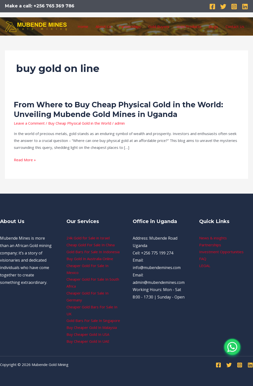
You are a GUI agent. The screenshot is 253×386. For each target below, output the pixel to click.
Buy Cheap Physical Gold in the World (79, 123)
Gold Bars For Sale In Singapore (93, 320)
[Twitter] (223, 6)
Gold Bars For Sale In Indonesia (93, 251)
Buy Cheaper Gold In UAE (87, 341)
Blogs (213, 26)
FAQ (202, 258)
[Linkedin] (245, 6)
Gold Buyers (158, 26)
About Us (103, 26)
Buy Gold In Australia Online (89, 258)
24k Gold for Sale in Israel (88, 237)
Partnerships (130, 26)
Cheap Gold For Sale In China (90, 244)
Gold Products (189, 26)
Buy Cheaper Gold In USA (87, 334)
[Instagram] (234, 6)
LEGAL (204, 265)
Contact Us (235, 26)
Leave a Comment (29, 123)
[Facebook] (212, 6)
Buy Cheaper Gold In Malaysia (91, 327)
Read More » (25, 160)
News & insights (213, 237)
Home (83, 26)
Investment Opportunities (221, 251)
